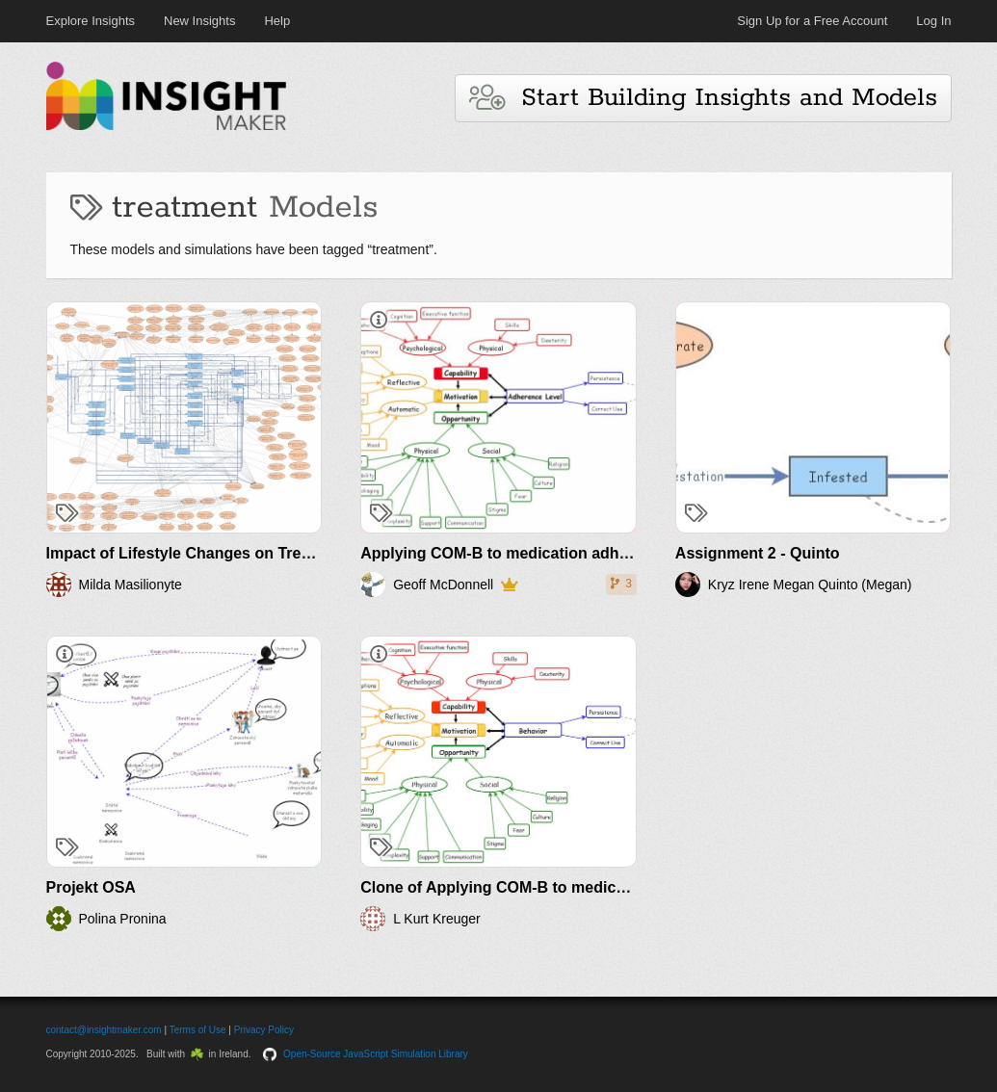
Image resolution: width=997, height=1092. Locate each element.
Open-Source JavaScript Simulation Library (375, 1054)
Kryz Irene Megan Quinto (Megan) (810, 584)
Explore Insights (91, 20)
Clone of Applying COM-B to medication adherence (547, 887)
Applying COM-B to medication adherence (514, 553)
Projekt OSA (91, 887)
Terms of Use (198, 1030)
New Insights (199, 20)
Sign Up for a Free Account (812, 20)
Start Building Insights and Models (703, 98)
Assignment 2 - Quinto (757, 553)
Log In (933, 20)
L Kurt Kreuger (437, 918)
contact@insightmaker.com (104, 1030)
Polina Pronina (123, 918)
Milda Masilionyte (130, 584)
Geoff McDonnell (443, 584)
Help (277, 20)
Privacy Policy (264, 1030)
